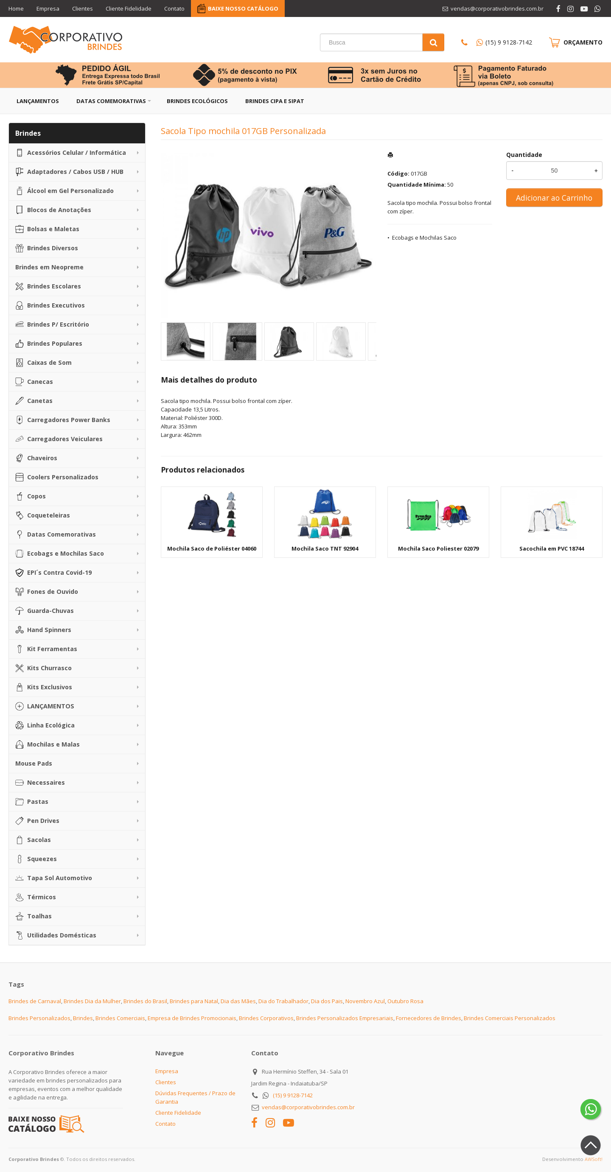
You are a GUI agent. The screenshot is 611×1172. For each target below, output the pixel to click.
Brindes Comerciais (120, 1018)
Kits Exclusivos (43, 687)
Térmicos (35, 897)
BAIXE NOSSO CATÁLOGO (243, 8)
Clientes (82, 8)
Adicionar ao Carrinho (554, 198)
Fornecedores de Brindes (428, 1018)
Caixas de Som (43, 362)
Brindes (83, 1018)
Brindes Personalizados (39, 1018)
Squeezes (36, 859)
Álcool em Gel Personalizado (64, 191)
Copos (30, 496)
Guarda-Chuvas (44, 611)
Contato (174, 8)
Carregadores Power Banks (62, 420)
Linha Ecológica (45, 725)
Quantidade (524, 155)
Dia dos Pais (327, 1001)
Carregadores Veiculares (59, 439)
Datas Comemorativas (111, 101)
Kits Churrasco (43, 668)
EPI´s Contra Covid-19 (53, 572)
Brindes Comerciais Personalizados (509, 1018)
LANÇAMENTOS (44, 706)
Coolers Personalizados (56, 477)
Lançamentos (38, 101)
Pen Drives (37, 821)
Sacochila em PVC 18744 (551, 548)
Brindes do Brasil (145, 1001)
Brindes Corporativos (266, 1018)
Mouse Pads (33, 763)
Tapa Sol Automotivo (53, 878)
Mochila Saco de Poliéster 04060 (211, 548)
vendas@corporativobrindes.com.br (308, 1107)
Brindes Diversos (46, 248)
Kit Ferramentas (46, 649)
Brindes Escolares (48, 286)
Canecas (34, 382)
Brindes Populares (48, 343)
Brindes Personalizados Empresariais (344, 1018)
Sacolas (33, 840)
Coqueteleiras (42, 515)
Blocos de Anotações (53, 210)
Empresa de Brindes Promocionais (192, 1018)
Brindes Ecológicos (197, 101)
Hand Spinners (43, 630)
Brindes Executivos (50, 305)
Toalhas (33, 916)
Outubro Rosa (405, 1001)
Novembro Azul (365, 1001)
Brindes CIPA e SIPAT (274, 101)
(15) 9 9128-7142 (508, 42)
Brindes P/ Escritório (52, 324)
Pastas (31, 801)
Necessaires (40, 782)
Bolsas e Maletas (47, 229)
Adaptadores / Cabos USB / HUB (69, 172)
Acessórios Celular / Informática (70, 152)
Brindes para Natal (194, 1001)
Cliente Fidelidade (128, 8)
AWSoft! (594, 1159)
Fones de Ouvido (46, 591)
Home (16, 8)
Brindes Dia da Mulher (92, 1001)
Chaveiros (36, 458)
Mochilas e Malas (47, 744)
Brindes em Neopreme (49, 267)
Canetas (34, 401)
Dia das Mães (238, 1001)
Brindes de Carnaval (34, 1001)
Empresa (47, 8)
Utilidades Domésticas (55, 935)
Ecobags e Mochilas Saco (59, 553)
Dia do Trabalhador (283, 1001)
